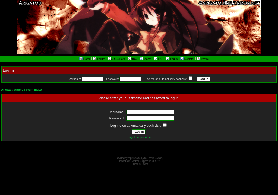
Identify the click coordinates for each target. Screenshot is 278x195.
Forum (99, 58)
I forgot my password (138, 137)
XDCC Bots (116, 58)
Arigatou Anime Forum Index (21, 89)
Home (84, 58)
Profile (203, 58)
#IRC (132, 58)
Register (187, 58)
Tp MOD (153, 161)
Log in (172, 58)
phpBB (131, 158)
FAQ (159, 58)
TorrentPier (124, 161)
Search (145, 58)
